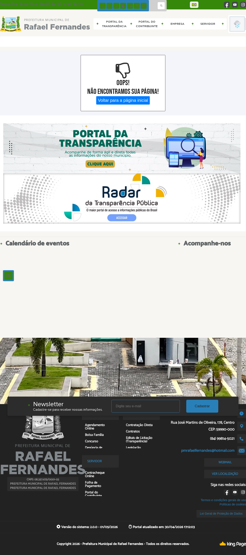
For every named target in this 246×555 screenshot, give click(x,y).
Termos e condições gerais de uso (223, 500)
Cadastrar (202, 406)
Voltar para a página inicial (123, 100)
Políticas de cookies (233, 504)
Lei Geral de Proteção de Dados (221, 513)
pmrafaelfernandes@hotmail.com (207, 450)
